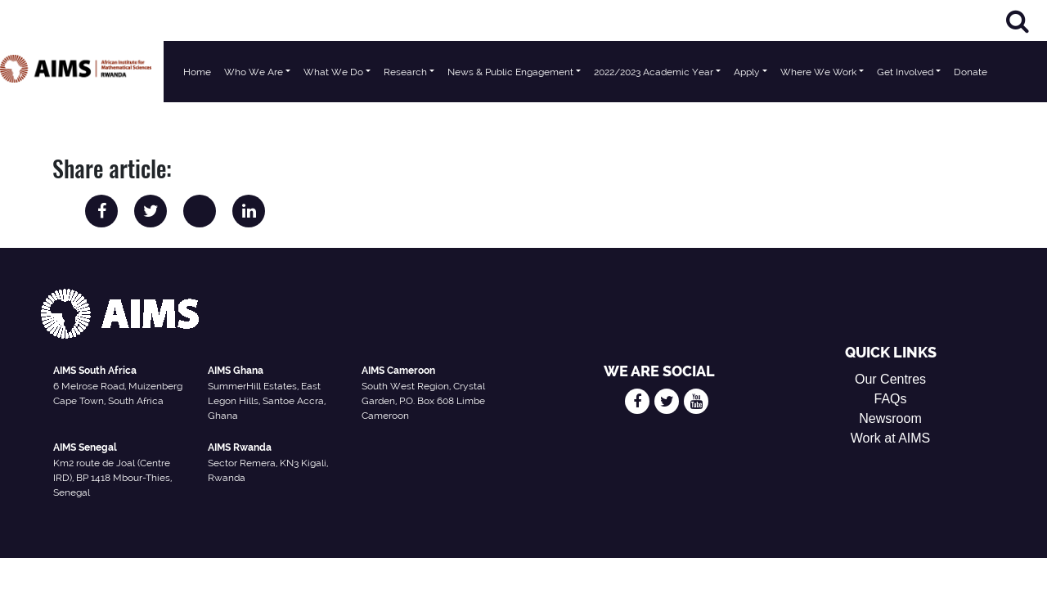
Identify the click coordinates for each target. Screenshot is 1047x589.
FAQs (890, 399)
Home (197, 72)
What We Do (333, 72)
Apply (747, 72)
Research (405, 72)
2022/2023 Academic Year (653, 72)
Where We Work (818, 72)
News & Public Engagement (510, 72)
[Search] (1017, 20)
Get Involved (905, 72)
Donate (970, 72)
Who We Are (253, 72)
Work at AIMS (891, 438)
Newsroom (890, 418)
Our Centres (890, 379)
